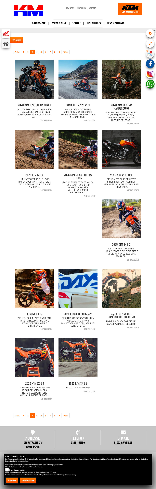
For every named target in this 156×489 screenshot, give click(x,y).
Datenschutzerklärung (23, 461)
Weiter (65, 52)
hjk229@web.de (123, 442)
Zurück (17, 52)
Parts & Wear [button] (59, 23)
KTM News (70, 8)
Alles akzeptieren (28, 480)
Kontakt (92, 8)
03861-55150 (78, 442)
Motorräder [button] (39, 23)
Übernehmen (12, 480)
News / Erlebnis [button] (115, 23)
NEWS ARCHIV (16, 40)
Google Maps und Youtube (17, 470)
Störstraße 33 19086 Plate (33, 444)
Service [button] (76, 23)
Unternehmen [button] (94, 23)
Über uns (81, 8)
